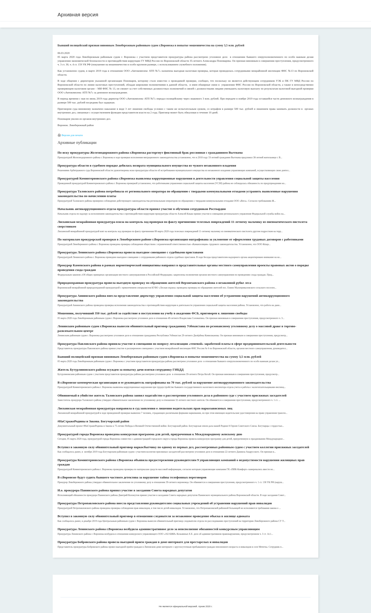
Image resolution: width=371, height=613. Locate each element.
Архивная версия (78, 14)
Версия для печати (72, 135)
